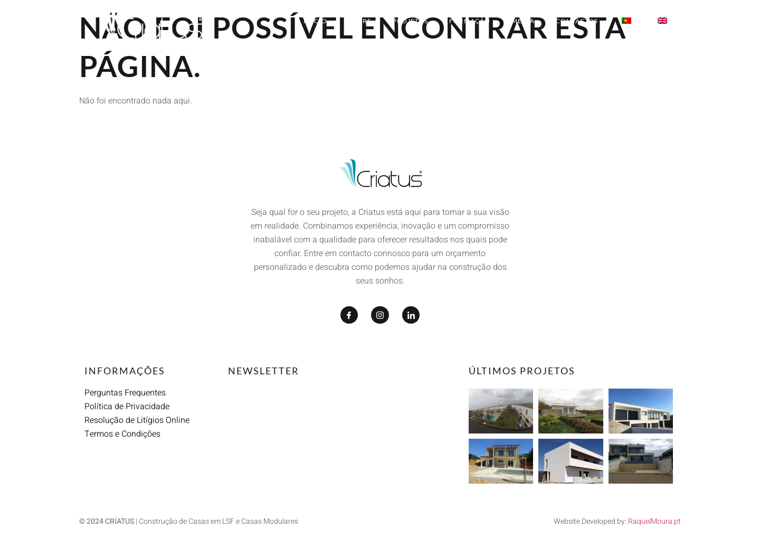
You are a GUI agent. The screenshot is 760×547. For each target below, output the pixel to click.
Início (315, 21)
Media (523, 21)
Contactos (577, 21)
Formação (469, 21)
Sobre (360, 21)
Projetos (410, 21)
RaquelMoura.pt (654, 521)
